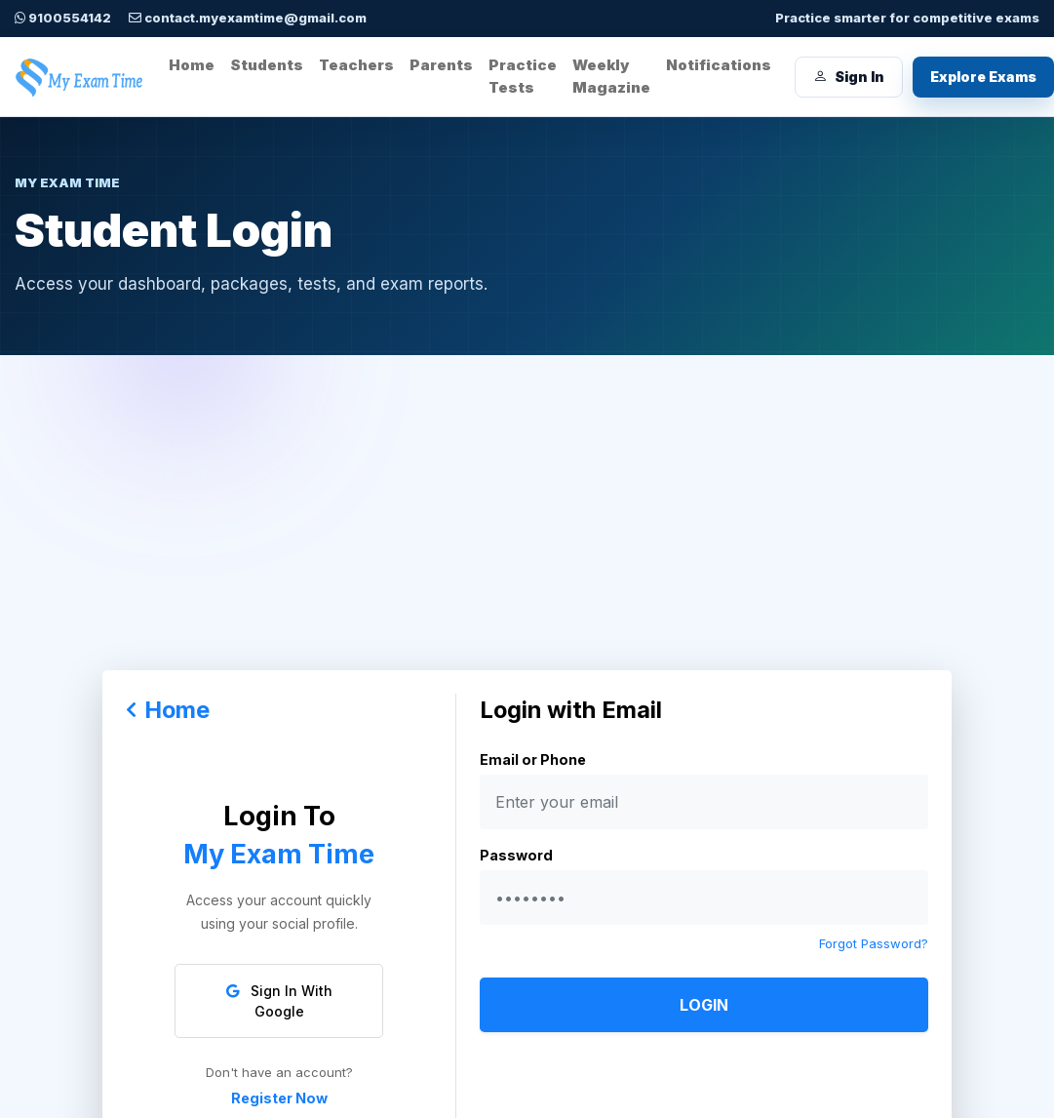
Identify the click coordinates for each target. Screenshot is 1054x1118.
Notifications (718, 65)
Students (266, 65)
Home (192, 65)
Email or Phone (533, 759)
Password (516, 855)
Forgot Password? (873, 943)
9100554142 (63, 17)
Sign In (848, 76)
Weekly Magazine (611, 76)
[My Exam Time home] (80, 77)
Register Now (279, 1098)
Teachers (356, 65)
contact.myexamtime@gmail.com (248, 17)
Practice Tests (522, 76)
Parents (441, 65)
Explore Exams (983, 76)
